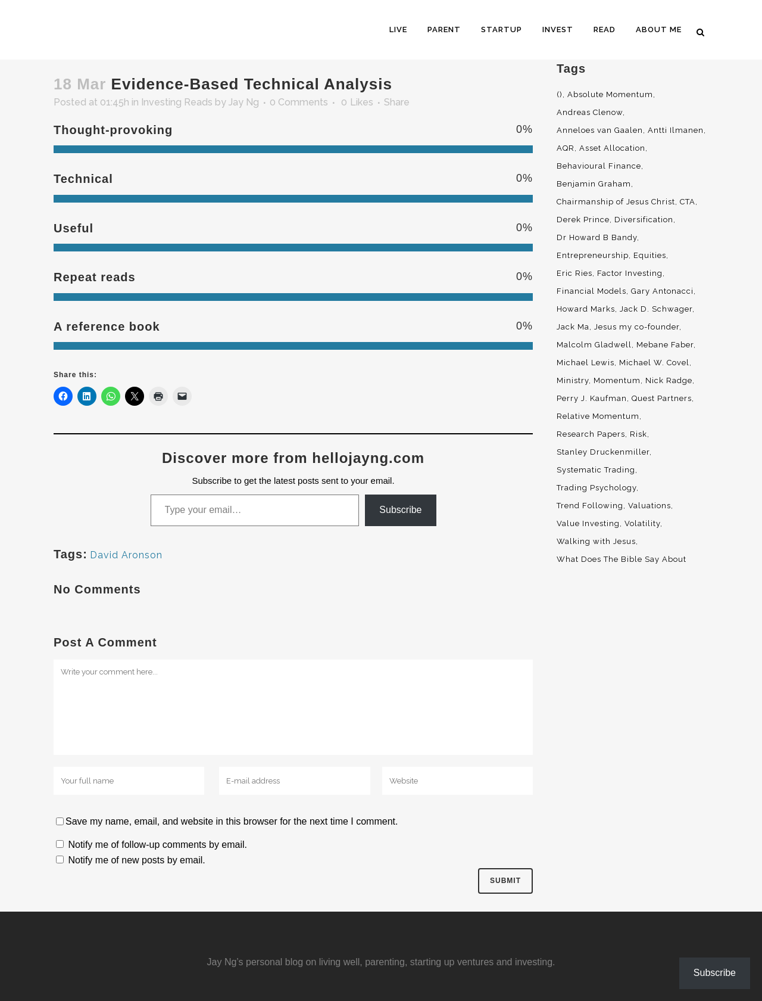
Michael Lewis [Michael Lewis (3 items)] (585, 362)
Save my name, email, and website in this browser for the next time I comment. (231, 821)
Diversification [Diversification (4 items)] (643, 219)
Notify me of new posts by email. (136, 860)
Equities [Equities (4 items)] (649, 255)
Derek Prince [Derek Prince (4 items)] (583, 219)
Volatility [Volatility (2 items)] (642, 523)
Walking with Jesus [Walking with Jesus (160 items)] (596, 541)
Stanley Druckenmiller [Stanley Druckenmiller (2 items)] (603, 451)
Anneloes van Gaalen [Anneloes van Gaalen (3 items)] (600, 130)
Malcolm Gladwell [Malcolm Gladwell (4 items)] (594, 344)
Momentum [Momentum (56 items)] (617, 380)
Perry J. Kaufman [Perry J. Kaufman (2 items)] (592, 398)
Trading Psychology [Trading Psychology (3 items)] (596, 487)
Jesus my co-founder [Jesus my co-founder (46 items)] (636, 326)
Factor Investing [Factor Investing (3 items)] (630, 273)
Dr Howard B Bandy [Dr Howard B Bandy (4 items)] (597, 237)
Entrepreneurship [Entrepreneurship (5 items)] (593, 255)
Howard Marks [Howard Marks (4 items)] (586, 308)
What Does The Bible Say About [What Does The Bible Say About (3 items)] (621, 559)
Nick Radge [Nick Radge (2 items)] (668, 380)
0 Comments (299, 102)
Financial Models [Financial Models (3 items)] (591, 291)
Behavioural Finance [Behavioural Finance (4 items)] (599, 165)
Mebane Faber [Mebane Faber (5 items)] (665, 344)
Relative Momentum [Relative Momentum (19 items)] (598, 416)
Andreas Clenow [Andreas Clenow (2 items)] (590, 112)
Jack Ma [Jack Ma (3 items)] (573, 326)
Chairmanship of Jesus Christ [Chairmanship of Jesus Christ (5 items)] (616, 201)
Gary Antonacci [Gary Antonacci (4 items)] (662, 291)
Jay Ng (244, 102)
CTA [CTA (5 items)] (687, 201)
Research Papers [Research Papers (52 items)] (591, 434)
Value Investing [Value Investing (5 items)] (588, 523)
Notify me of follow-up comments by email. (157, 845)
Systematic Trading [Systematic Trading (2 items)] (596, 469)
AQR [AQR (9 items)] (565, 148)
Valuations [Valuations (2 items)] (649, 505)
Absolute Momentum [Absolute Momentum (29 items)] (610, 94)
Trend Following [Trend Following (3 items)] (590, 505)
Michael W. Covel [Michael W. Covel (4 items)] (654, 362)
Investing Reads (177, 102)
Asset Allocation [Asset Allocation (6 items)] (612, 148)
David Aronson (126, 555)
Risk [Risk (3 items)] (638, 434)
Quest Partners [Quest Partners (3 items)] (662, 398)
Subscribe (400, 510)
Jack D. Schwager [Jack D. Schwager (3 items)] (656, 308)
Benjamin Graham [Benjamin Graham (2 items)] (594, 183)
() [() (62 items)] (560, 94)
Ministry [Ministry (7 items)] (573, 380)
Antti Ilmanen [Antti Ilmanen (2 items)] (676, 130)
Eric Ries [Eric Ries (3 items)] (574, 273)
